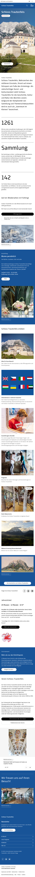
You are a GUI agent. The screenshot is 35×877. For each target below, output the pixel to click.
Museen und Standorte (7, 1)
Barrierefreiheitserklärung (7, 874)
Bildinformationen (6, 244)
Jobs (15, 874)
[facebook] (24, 591)
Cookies (23, 874)
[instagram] (28, 591)
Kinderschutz (22, 871)
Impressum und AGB (6, 871)
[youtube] (32, 591)
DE (29, 1)
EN (32, 1)
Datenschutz (15, 871)
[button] (27, 5)
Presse (19, 874)
